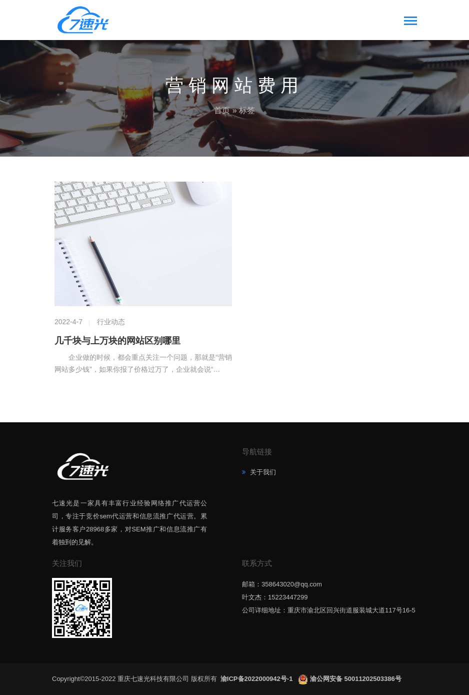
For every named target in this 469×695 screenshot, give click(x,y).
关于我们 (262, 472)
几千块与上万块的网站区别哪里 (117, 340)
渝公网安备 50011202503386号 (356, 678)
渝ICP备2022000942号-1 (257, 678)
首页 (222, 110)
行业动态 (111, 322)
